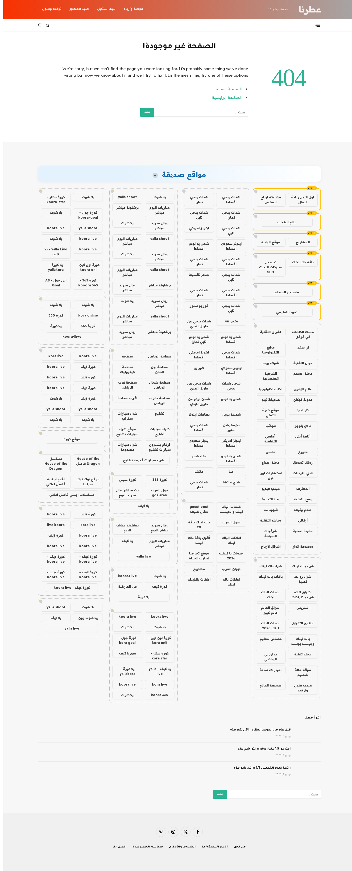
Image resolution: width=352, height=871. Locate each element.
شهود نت (267, 510)
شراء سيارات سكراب (124, 416)
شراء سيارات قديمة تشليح (140, 460)
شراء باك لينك (299, 566)
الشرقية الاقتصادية (267, 376)
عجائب (267, 426)
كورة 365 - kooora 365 (85, 282)
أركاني (299, 520)
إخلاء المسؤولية (212, 847)
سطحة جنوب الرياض (156, 400)
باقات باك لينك (267, 576)
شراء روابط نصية (299, 579)
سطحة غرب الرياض (124, 384)
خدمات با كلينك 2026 (228, 555)
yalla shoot (124, 197)
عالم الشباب (283, 222)
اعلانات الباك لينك (267, 594)
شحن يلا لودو (228, 399)
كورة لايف (156, 586)
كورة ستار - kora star (156, 655)
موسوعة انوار (299, 546)
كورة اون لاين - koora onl (84, 267)
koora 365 (156, 695)
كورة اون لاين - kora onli (156, 640)
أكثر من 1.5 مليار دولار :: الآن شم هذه (260, 749)
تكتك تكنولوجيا (267, 389)
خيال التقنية (299, 363)
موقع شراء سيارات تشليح (124, 431)
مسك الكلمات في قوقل (300, 334)
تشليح (156, 413)
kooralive (124, 684)
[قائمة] (314, 25)
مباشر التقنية (267, 520)
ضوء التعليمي (283, 312)
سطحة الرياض (156, 356)
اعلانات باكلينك (195, 579)
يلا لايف (140, 506)
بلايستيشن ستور (228, 427)
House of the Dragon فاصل (84, 461)
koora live (156, 616)
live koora (52, 525)
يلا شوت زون (84, 618)
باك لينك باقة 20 (196, 524)
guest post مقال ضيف (195, 509)
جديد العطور (76, 9)
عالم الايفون (299, 389)
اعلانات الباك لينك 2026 (267, 625)
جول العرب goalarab (156, 492)
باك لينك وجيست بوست (299, 641)
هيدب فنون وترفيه (299, 687)
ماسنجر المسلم (283, 292)
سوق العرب (228, 522)
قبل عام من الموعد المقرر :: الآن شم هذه (257, 730)
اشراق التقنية (267, 332)
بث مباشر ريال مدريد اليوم (124, 492)
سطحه (124, 356)
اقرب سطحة (124, 398)
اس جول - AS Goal (52, 282)
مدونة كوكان (299, 399)
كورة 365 (156, 480)
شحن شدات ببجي (228, 385)
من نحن (237, 847)
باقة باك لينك (299, 262)
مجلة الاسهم (299, 373)
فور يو (196, 368)
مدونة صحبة (299, 531)
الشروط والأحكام (179, 847)
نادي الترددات (299, 473)
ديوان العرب (228, 569)
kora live (156, 684)
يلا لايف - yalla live (156, 671)
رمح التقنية (299, 499)
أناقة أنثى (299, 436)
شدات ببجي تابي (196, 215)
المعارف (299, 488)
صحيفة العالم (267, 685)
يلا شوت (156, 197)
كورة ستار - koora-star (52, 199)
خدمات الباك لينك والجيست (228, 509)
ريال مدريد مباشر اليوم (156, 527)
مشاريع (196, 569)
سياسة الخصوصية (144, 847)
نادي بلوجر (299, 426)
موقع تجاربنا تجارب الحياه (196, 555)
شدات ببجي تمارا (196, 199)
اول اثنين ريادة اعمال (299, 199)
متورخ (299, 452)
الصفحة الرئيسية (223, 97)
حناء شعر (196, 456)
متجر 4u (228, 321)
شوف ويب (267, 363)
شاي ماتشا (227, 482)
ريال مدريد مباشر (156, 225)
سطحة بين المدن (156, 369)
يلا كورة (140, 597)
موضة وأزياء (130, 9)
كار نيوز (299, 410)
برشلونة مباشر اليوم (124, 527)
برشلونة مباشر (124, 207)
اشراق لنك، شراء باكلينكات (299, 594)
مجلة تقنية (299, 654)
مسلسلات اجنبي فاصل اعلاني (68, 495)
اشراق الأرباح (267, 546)
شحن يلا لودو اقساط (196, 246)
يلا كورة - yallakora (124, 671)
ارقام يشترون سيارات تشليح (156, 447)
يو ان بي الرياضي (267, 656)
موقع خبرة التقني (267, 412)
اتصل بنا (116, 847)
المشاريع (299, 242)
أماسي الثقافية (267, 438)
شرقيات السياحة (267, 533)
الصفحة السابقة (224, 88)
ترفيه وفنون (48, 9)
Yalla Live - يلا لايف (52, 251)
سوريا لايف (124, 653)
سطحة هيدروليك (124, 369)
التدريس (299, 608)
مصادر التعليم (267, 639)
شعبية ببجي (227, 414)
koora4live (124, 576)
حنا (227, 472)
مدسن (267, 452)
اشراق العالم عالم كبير (267, 610)
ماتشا (195, 472)
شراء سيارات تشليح (156, 431)
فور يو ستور (195, 306)
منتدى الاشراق (299, 623)
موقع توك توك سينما (84, 481)
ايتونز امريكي (196, 228)
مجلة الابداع (267, 462)
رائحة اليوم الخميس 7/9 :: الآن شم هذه (259, 768)
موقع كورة (68, 439)
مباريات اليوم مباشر (156, 210)
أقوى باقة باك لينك (196, 540)
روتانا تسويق (299, 462)
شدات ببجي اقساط (228, 199)
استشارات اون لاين (267, 475)
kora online (85, 315)
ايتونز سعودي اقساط (228, 246)
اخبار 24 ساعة (267, 670)
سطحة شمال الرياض (156, 384)
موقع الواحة (267, 242)
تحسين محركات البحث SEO (267, 267)
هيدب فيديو (267, 488)
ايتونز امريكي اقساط (196, 354)
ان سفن (299, 347)
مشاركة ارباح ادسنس (267, 199)
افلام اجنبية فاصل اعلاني (52, 481)
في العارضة (124, 586)
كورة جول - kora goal (124, 640)
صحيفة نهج (267, 399)
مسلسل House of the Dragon (52, 464)
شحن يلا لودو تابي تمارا (196, 339)
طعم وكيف (299, 510)
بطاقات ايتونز (195, 414)
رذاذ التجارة (267, 499)
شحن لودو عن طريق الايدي (196, 401)
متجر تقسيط (196, 275)
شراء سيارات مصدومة (124, 447)
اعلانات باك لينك (227, 581)
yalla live (140, 556)
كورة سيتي (124, 480)
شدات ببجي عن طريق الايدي (196, 323)
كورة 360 (52, 315)
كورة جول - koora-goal (85, 215)
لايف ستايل (103, 9)
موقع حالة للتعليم (299, 672)
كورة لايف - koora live (85, 559)
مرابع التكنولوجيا (267, 349)
